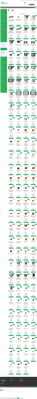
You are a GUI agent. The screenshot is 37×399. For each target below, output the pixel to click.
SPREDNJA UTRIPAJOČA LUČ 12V (26, 341)
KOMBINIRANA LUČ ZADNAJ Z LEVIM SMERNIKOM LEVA (26, 204)
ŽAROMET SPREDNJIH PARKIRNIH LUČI (18, 144)
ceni (34, 12)
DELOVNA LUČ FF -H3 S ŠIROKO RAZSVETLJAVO (11, 71)
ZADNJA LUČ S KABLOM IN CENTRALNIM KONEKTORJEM (11, 229)
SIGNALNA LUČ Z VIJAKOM (18, 354)
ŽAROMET (18, 121)
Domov (9, 12)
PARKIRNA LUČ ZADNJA (33, 180)
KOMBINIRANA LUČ (18, 180)
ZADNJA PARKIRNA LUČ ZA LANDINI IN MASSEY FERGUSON (11, 20)
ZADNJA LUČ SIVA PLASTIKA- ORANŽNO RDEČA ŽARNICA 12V (11, 316)
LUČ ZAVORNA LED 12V (18, 291)
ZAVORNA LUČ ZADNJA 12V (33, 303)
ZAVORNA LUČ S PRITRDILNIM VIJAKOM (11, 355)
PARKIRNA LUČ (33, 156)
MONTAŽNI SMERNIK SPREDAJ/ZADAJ (33, 254)
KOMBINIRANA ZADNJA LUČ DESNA (11, 216)
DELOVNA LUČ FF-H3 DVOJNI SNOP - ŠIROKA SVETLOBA (33, 96)
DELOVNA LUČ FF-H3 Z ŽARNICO (18, 70)
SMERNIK (11, 265)
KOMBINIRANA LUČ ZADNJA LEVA (26, 170)
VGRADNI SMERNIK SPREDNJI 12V (11, 303)
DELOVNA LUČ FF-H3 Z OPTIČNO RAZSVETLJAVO (11, 96)
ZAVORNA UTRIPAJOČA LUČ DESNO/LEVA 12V (25, 303)
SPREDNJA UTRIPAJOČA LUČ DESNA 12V (33, 342)
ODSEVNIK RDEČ (25, 328)
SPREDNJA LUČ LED (11, 366)
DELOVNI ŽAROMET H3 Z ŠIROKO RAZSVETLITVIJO (18, 84)
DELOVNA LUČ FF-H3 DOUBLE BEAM (26, 83)
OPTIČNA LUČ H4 (11, 121)
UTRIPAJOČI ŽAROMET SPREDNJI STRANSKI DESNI (18, 278)
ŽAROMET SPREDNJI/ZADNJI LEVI (18, 58)
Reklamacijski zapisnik (21, 379)
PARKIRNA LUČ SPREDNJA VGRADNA (33, 291)
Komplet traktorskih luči (2, 50)
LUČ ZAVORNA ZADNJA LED (33, 328)
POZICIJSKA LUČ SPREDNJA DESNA (11, 144)
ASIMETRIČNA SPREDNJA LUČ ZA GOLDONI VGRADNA (11, 32)
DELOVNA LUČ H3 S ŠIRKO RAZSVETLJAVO (33, 58)
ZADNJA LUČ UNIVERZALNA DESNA (18, 44)
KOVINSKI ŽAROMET (33, 278)
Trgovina (2, 7)
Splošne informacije (11, 379)
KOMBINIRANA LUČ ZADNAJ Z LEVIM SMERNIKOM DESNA (18, 204)
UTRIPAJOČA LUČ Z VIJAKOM (26, 354)
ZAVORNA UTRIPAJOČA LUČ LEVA (18, 367)
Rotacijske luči (2, 42)
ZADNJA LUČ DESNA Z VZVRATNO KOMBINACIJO (26, 229)
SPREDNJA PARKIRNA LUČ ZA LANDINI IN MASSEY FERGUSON (18, 32)
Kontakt (5, 7)
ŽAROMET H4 (26, 108)
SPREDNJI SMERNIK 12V (33, 316)
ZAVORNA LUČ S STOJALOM (33, 354)
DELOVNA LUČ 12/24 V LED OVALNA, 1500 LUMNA (11, 278)
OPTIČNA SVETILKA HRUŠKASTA (33, 109)
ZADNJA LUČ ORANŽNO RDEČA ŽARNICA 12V (11, 329)
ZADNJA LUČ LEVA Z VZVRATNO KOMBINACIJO (18, 229)
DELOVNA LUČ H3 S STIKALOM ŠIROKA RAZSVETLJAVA (11, 109)
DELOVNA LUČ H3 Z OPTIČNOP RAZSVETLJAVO (26, 96)
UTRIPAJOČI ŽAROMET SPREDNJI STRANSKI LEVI (26, 278)
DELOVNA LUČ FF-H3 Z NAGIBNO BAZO (26, 70)
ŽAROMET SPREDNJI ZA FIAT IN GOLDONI (18, 20)
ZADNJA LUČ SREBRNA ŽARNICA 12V (18, 316)
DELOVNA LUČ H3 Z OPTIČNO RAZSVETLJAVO (18, 96)
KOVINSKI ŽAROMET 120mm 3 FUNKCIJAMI (11, 291)
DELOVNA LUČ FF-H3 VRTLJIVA (33, 70)
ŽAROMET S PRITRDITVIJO (26, 20)
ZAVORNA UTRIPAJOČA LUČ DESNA (25, 367)
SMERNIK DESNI (33, 241)
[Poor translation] (2, 390)
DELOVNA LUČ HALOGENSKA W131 (26, 266)
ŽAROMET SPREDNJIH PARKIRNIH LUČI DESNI (26, 157)
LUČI (10, 12)
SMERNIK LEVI (26, 241)
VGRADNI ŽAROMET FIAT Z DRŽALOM (33, 20)
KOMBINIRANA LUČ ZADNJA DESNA (33, 170)
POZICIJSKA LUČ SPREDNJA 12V (26, 316)
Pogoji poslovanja (21, 380)
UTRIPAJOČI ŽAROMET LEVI (33, 32)
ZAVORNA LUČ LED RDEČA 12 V (18, 328)
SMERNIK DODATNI (11, 253)
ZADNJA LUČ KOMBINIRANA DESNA (11, 242)
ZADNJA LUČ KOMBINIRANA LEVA (33, 228)
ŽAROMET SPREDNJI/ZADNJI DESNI (11, 58)
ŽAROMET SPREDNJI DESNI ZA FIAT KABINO (33, 45)
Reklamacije (11, 380)
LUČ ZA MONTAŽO (18, 242)
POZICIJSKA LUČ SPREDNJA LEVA (33, 133)
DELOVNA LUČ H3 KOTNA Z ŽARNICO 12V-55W (18, 109)
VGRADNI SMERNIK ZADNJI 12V (18, 303)
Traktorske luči (2, 48)
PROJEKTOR (18, 132)
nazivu (35, 12)
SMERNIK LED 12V (25, 290)
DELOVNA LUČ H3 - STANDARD (18, 266)
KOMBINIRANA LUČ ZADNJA (18, 170)
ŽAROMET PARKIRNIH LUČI (26, 133)
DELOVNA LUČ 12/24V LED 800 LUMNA (33, 266)
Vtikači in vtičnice (2, 53)
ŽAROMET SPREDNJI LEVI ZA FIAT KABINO (26, 44)
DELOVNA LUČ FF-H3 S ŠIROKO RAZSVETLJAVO (11, 84)
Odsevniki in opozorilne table (3, 47)
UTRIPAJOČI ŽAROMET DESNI (26, 32)
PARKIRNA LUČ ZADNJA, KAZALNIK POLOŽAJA (11, 191)
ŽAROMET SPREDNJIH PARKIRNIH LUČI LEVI (18, 157)
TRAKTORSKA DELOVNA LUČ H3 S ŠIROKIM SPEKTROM (26, 58)
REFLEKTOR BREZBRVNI (11, 341)
